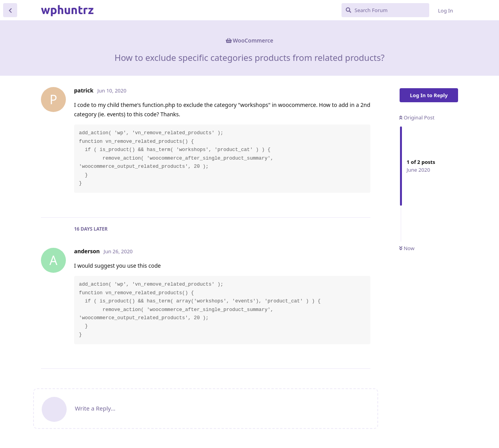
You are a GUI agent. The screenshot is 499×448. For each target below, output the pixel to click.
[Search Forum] (385, 10)
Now (406, 248)
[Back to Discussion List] (10, 10)
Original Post (416, 117)
